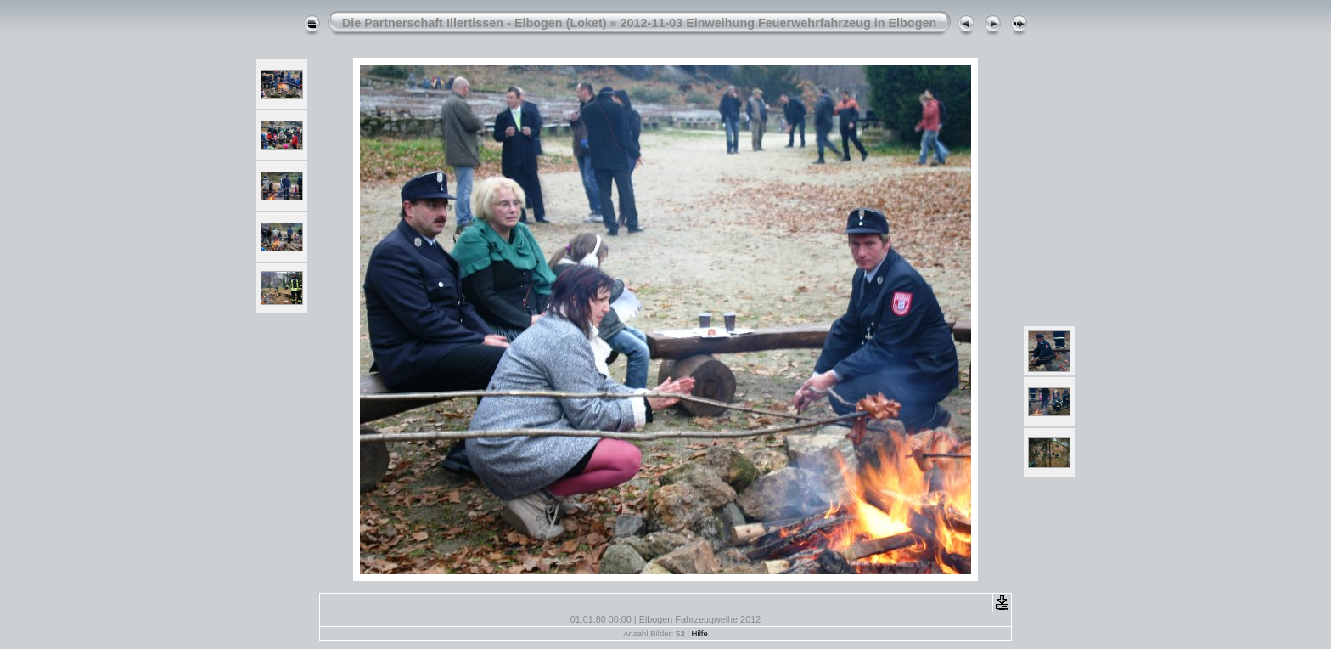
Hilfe (700, 633)
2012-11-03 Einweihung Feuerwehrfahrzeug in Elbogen (779, 23)
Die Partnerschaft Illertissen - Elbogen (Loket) (474, 23)
